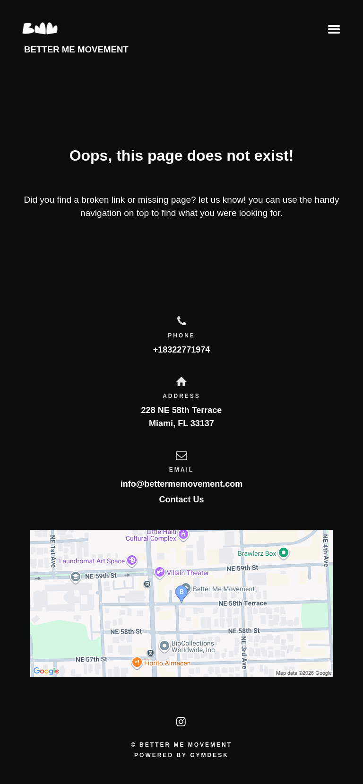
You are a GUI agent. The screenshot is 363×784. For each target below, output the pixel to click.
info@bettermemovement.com (182, 484)
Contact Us (181, 499)
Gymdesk (209, 755)
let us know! (222, 200)
